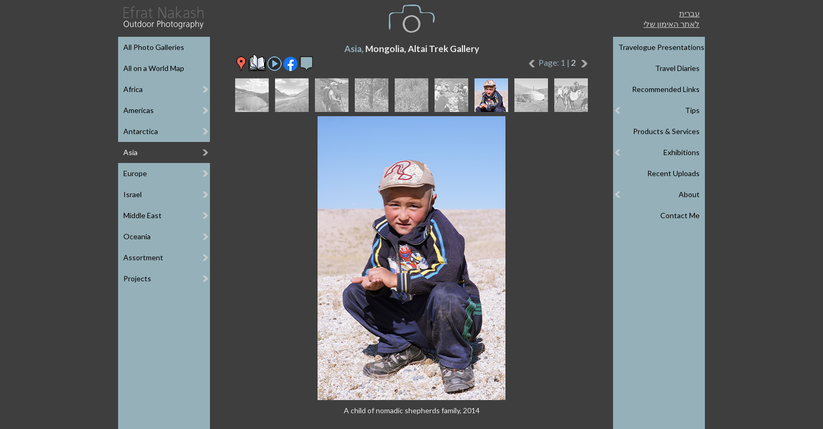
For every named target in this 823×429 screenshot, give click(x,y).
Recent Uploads (673, 173)
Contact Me (680, 215)
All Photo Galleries (153, 47)
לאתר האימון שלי (671, 23)
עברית (689, 13)
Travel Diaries (677, 68)
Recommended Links (666, 89)
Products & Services (666, 131)
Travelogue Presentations (661, 47)
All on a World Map (153, 68)
